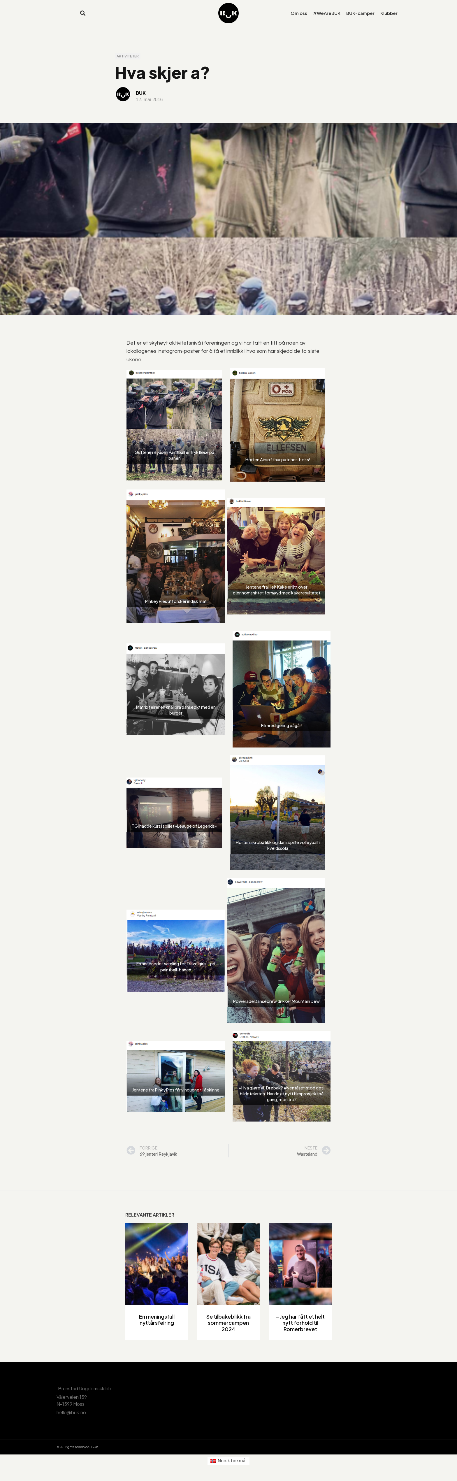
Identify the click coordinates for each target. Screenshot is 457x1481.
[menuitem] (228, 1466)
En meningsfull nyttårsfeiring (157, 1324)
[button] (82, 13)
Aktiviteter (128, 61)
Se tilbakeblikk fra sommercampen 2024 (228, 1327)
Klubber (389, 13)
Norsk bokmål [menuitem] (232, 1465)
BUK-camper (360, 13)
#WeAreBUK (326, 13)
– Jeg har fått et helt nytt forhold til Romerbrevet (300, 1327)
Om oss (299, 13)
